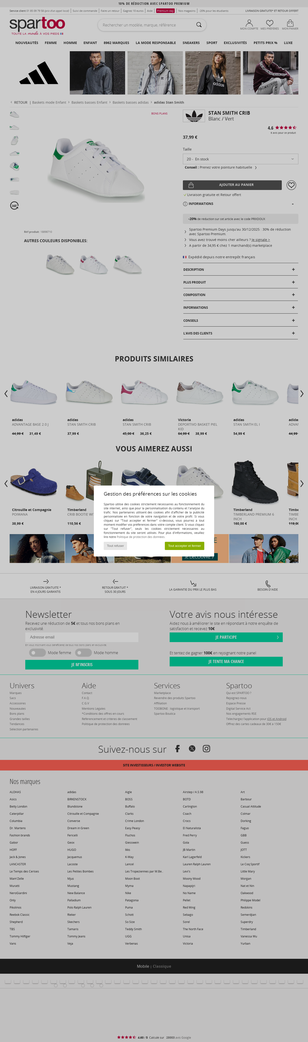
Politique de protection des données (141, 537)
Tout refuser (115, 546)
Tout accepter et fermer (184, 546)
